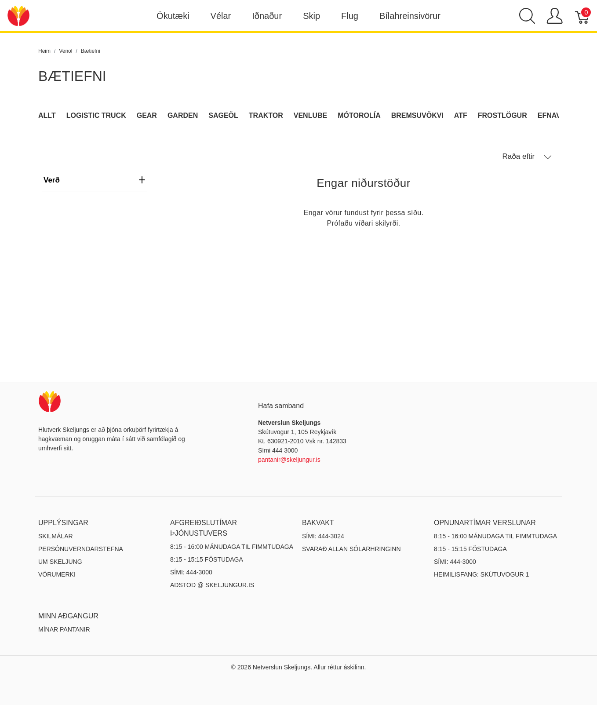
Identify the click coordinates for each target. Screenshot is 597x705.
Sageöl (223, 115)
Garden (182, 115)
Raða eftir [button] (527, 156)
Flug (349, 16)
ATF (460, 115)
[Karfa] (582, 16)
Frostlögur (502, 115)
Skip (311, 16)
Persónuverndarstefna (80, 548)
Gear (147, 115)
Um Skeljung (60, 561)
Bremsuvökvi (417, 115)
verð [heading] (95, 180)
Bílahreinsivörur (409, 16)
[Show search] (527, 16)
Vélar (221, 16)
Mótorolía (359, 115)
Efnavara (557, 115)
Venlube (310, 115)
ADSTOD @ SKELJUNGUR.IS (212, 584)
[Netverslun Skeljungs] (18, 15)
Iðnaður (267, 16)
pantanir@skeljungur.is (289, 459)
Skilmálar (55, 536)
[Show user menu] (555, 16)
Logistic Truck (96, 115)
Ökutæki (173, 16)
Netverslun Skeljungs (282, 667)
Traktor (266, 115)
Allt (47, 115)
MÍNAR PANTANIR (64, 629)
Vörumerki (57, 574)
